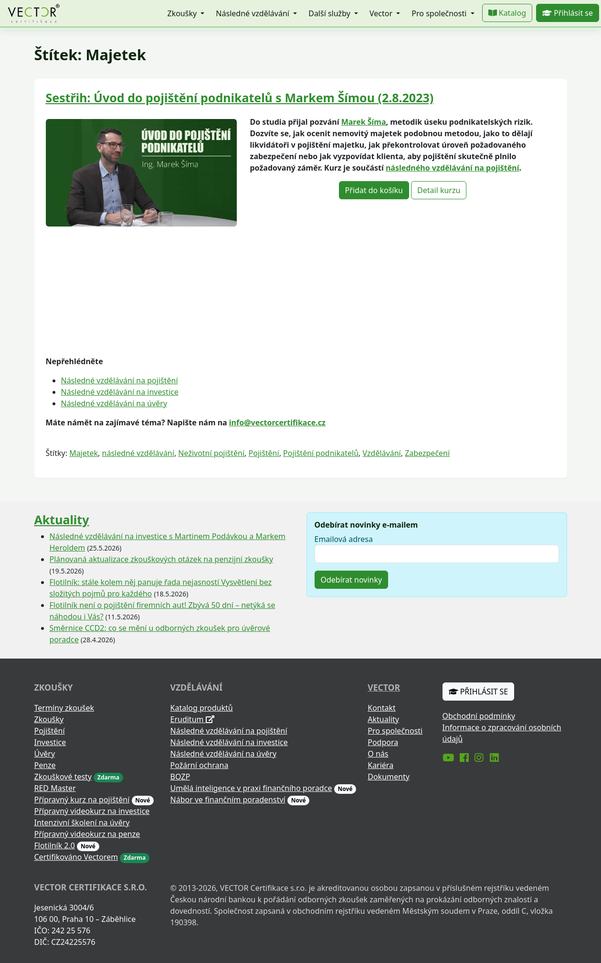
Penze (45, 765)
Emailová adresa (344, 539)
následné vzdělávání (138, 453)
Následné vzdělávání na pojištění (119, 380)
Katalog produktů (201, 708)
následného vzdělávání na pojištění (452, 167)
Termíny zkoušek (64, 708)
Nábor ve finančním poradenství (227, 799)
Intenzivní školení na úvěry (82, 822)
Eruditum (192, 719)
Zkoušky (49, 719)
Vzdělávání (382, 453)
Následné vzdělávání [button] (253, 13)
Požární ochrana (199, 765)
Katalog (507, 13)
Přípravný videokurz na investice (92, 811)
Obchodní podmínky (479, 716)
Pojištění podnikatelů (320, 453)
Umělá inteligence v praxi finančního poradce (251, 788)
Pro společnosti (395, 730)
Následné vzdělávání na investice (120, 392)
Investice (50, 742)
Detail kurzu (438, 190)
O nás (378, 753)
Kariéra (380, 765)
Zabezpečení (427, 453)
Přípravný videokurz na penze (87, 834)
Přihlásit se (567, 13)
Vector (384, 687)
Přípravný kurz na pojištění (82, 799)
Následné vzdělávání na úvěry (114, 403)
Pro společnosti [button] (439, 13)
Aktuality (61, 519)
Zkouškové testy (63, 776)
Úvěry (44, 753)
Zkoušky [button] (183, 13)
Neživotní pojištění (211, 453)
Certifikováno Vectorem (76, 857)
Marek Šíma (363, 122)
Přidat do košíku (374, 190)
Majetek (83, 453)
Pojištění (264, 453)
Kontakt (382, 708)
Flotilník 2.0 (54, 845)
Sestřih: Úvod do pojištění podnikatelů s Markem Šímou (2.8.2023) (240, 97)
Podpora (383, 742)
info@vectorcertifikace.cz (277, 422)
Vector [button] (381, 13)
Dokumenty (389, 776)
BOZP (180, 776)
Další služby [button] (330, 13)
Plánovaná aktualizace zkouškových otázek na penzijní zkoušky (162, 559)
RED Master (55, 788)
